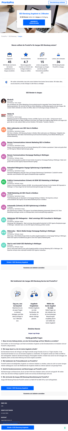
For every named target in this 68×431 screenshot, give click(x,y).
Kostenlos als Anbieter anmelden (34, 268)
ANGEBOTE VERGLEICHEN (34, 22)
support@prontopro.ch (6, 420)
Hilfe (2, 406)
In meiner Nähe (4, 413)
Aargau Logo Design (34, 333)
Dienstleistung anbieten (57, 2)
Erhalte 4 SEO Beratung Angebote (17, 262)
